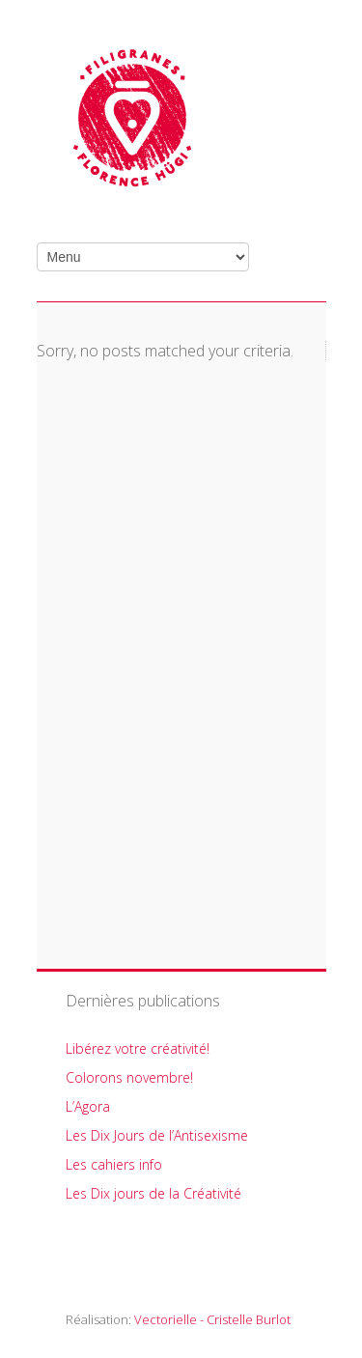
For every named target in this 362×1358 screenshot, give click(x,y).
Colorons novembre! (129, 1077)
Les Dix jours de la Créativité (153, 1193)
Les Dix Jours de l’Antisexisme (157, 1135)
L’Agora (88, 1106)
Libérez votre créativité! (137, 1048)
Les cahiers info (114, 1164)
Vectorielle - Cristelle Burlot (212, 1319)
